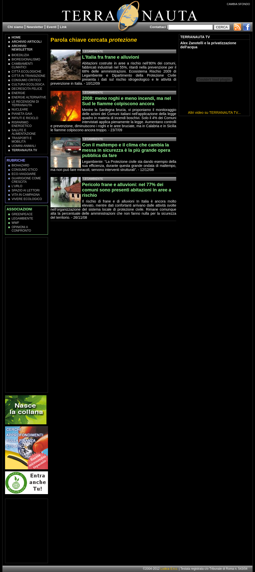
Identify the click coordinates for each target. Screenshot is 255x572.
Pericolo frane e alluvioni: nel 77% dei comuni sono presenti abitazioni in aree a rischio (126, 190)
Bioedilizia (20, 55)
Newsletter (35, 27)
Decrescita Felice (27, 89)
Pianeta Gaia (22, 114)
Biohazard (20, 165)
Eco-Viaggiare (24, 174)
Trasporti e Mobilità (22, 139)
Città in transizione (28, 76)
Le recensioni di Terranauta (25, 103)
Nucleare (20, 109)
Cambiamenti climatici (22, 65)
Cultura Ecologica (28, 84)
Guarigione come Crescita (26, 180)
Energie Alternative (29, 97)
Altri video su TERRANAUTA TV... (214, 113)
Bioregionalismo (26, 59)
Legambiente (22, 218)
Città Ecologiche (26, 71)
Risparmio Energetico (22, 124)
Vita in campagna (26, 194)
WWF (15, 223)
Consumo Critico (26, 80)
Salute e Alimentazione (24, 132)
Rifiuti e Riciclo (25, 118)
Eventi (52, 27)
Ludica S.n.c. (169, 568)
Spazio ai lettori (26, 190)
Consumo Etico (25, 169)
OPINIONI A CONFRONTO (21, 228)
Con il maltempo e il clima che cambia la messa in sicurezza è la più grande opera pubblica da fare (126, 150)
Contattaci (158, 27)
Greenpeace (22, 214)
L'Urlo (17, 186)
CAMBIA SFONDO (238, 4)
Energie (18, 93)
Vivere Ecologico (27, 199)
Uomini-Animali (24, 146)
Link (63, 27)
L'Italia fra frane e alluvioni (110, 57)
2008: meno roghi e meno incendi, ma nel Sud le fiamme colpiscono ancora (126, 101)
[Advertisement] (27, 314)
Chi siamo (15, 27)
